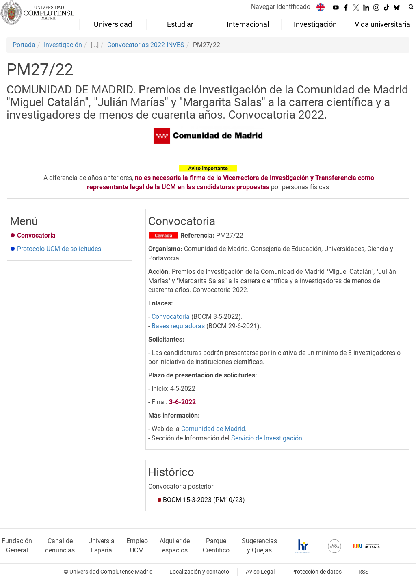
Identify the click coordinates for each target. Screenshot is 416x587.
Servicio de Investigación (266, 438)
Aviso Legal (260, 571)
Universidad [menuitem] (113, 24)
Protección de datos (316, 571)
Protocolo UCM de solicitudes (59, 249)
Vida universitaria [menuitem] (382, 24)
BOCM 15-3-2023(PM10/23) (204, 500)
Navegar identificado (280, 7)
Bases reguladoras (178, 326)
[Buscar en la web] (411, 7)
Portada (24, 45)
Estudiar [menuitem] (180, 24)
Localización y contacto (199, 571)
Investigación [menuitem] (315, 24)
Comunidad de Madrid (213, 429)
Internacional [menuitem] (248, 24)
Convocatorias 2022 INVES (145, 45)
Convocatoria (171, 317)
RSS (363, 571)
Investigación (63, 45)
